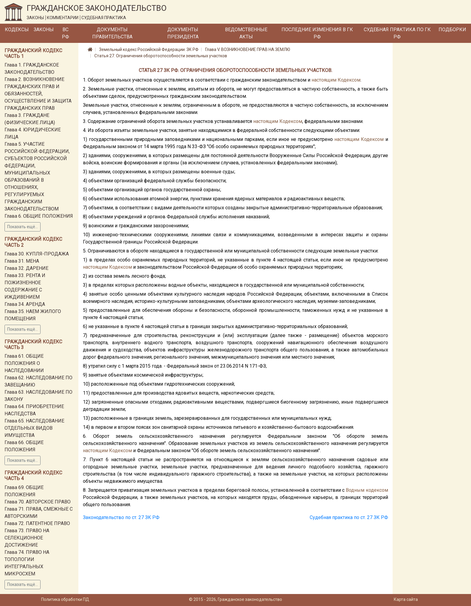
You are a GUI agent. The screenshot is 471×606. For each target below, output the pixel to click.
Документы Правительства (112, 33)
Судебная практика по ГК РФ (397, 33)
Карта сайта (406, 599)
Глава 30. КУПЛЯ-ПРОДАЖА (37, 254)
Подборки (452, 29)
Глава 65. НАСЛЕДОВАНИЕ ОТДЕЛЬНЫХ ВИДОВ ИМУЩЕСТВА (34, 428)
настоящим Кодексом (335, 80)
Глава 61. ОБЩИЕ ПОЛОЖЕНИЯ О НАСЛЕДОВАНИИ (24, 363)
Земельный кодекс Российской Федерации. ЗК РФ (149, 49)
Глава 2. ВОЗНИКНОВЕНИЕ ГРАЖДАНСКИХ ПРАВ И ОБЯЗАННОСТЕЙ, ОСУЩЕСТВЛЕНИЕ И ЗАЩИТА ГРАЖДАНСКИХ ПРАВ (38, 93)
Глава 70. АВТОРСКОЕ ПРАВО (38, 502)
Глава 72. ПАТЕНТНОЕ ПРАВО (37, 523)
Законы (44, 29)
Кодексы (17, 29)
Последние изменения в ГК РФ (317, 33)
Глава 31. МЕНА (22, 261)
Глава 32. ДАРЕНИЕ (26, 268)
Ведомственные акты (246, 33)
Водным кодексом (367, 490)
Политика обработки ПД (65, 599)
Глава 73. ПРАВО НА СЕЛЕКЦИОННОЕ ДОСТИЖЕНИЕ (27, 538)
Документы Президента (183, 33)
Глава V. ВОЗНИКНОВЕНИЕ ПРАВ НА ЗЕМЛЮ (247, 49)
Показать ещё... (22, 226)
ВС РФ (65, 33)
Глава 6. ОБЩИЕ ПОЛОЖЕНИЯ (39, 216)
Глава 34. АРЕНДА (25, 304)
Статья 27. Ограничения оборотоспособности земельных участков (160, 55)
